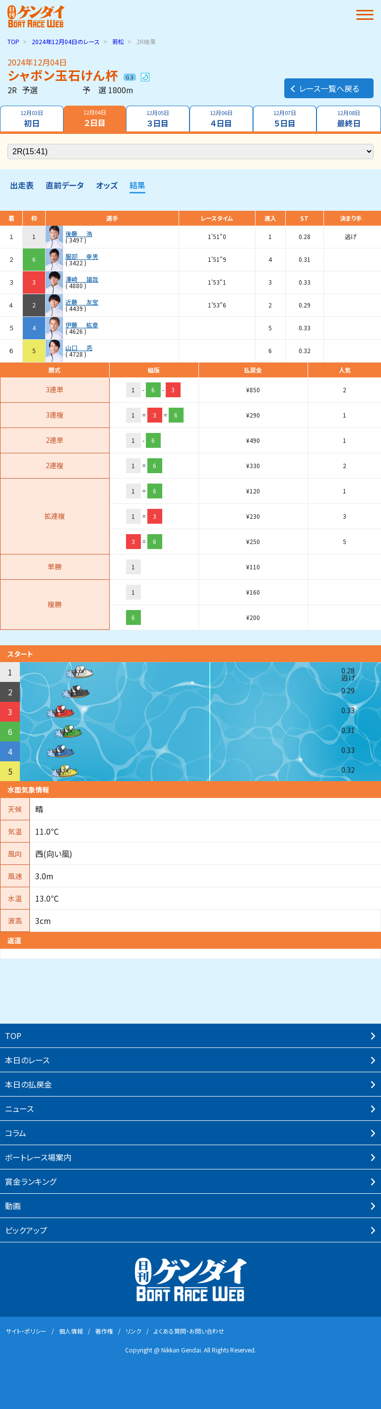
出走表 (22, 185)
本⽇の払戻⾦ (28, 1084)
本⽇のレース (27, 1060)
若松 (118, 41)
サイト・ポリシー (26, 1331)
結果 (137, 185)
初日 (32, 119)
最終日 (348, 119)
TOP (13, 41)
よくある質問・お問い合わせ (189, 1331)
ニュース (19, 1108)
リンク (133, 1331)
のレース (66, 41)
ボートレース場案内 (38, 1157)
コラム (15, 1133)
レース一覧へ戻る (324, 88)
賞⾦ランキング (30, 1181)
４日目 (221, 119)
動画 (13, 1206)
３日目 (158, 119)
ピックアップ (26, 1230)
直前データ (65, 185)
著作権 (104, 1331)
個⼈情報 (71, 1331)
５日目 (285, 119)
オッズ (107, 185)
